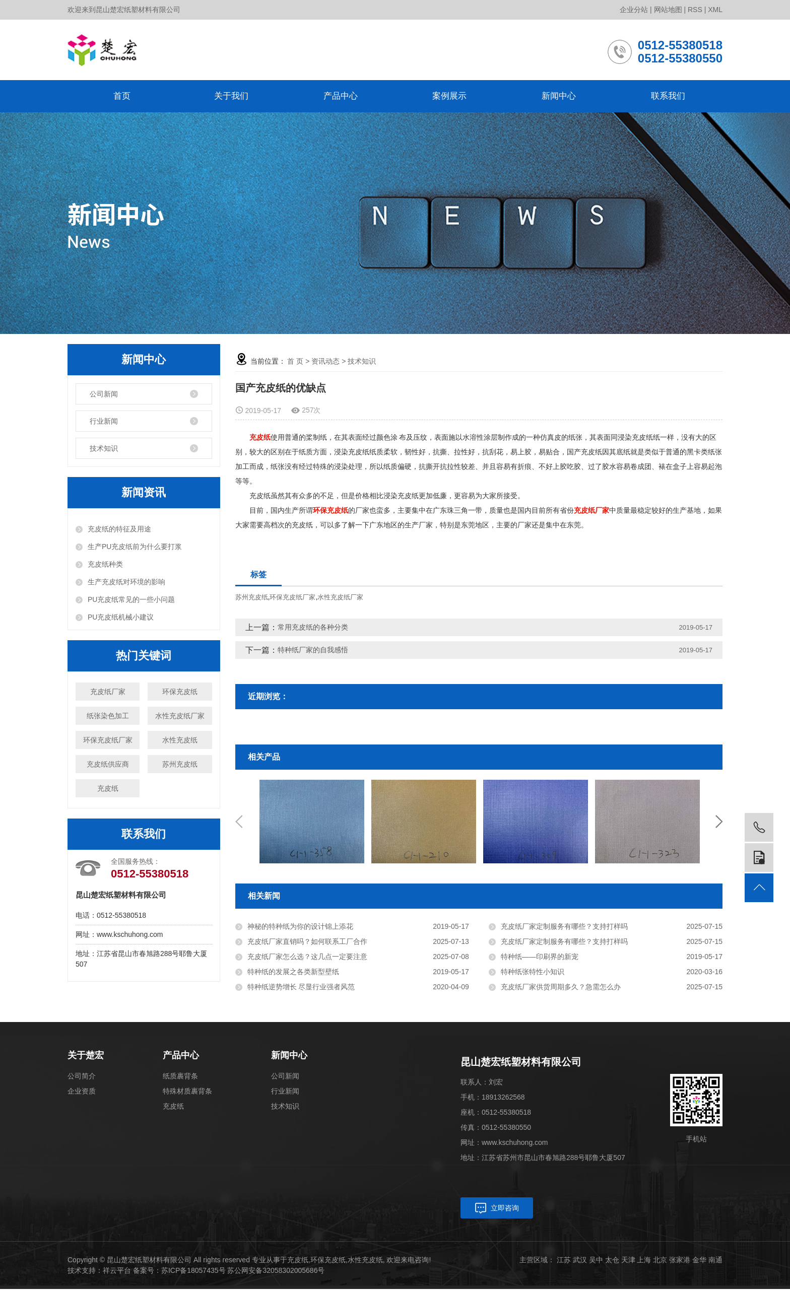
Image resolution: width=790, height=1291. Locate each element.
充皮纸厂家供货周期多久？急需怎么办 (561, 987)
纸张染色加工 (108, 716)
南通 (715, 1262)
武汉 (580, 1262)
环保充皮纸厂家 (108, 740)
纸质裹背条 (180, 1076)
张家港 (679, 1262)
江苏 (564, 1262)
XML (715, 10)
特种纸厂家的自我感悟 (313, 650)
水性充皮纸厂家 (180, 716)
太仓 (612, 1262)
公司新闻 (104, 394)
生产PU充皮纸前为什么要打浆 (135, 546)
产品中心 (340, 96)
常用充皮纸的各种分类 (313, 627)
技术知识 (104, 448)
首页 (121, 96)
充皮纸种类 (105, 564)
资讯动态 (325, 361)
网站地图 (668, 10)
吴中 (596, 1262)
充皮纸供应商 (108, 764)
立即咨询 (505, 1210)
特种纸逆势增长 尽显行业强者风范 (301, 987)
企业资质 (82, 1091)
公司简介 (82, 1076)
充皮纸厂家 (107, 692)
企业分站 (634, 10)
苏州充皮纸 (180, 764)
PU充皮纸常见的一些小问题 (131, 599)
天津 (628, 1262)
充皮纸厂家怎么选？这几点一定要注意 (307, 957)
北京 (660, 1262)
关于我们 (231, 96)
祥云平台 (117, 1272)
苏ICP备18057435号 (193, 1272)
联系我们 (668, 96)
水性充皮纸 (180, 740)
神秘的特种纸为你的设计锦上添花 (300, 926)
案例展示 (449, 96)
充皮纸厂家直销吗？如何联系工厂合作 (307, 941)
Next (718, 821)
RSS (695, 10)
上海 (644, 1262)
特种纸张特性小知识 (532, 972)
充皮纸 (107, 788)
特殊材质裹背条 (187, 1091)
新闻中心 (559, 96)
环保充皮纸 (180, 692)
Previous (238, 821)
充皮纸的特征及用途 (119, 529)
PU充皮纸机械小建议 (121, 617)
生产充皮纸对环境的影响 (126, 582)
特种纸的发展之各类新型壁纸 (293, 972)
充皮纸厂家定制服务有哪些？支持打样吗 (564, 926)
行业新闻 (104, 421)
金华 (699, 1262)
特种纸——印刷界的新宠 (539, 957)
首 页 (295, 361)
